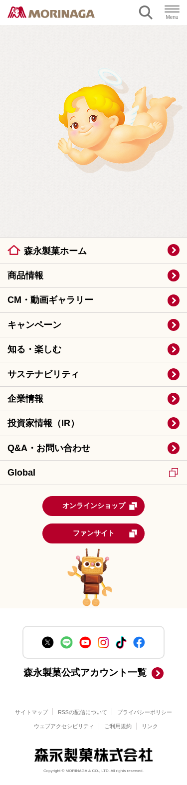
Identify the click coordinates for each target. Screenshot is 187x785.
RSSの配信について (82, 712)
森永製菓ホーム (55, 251)
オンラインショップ (100, 506)
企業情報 (25, 399)
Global (92, 473)
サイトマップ (31, 712)
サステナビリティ (43, 374)
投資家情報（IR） (43, 423)
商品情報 (25, 275)
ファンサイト (105, 533)
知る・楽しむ (34, 349)
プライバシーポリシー (144, 712)
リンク (150, 726)
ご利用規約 (118, 726)
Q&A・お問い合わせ (48, 448)
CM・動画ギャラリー (50, 300)
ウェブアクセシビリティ (64, 726)
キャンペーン (34, 325)
